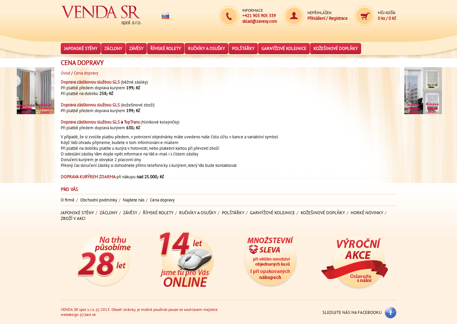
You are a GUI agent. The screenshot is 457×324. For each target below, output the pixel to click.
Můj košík (387, 12)
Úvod (65, 73)
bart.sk (90, 314)
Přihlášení (316, 18)
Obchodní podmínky (98, 200)
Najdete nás (133, 200)
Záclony (113, 48)
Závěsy (136, 48)
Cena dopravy (86, 73)
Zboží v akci (73, 218)
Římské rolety (165, 48)
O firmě (67, 200)
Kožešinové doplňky (335, 48)
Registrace (338, 18)
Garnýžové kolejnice (283, 48)
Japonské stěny (80, 48)
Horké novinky (367, 213)
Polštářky (243, 48)
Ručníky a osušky (206, 48)
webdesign (70, 314)
